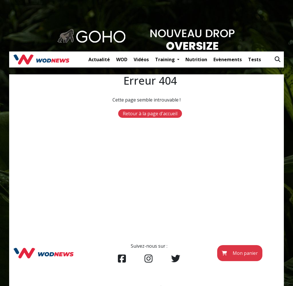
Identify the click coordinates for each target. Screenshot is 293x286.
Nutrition (196, 59)
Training (165, 59)
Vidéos (141, 59)
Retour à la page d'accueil (150, 113)
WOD (121, 59)
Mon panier (240, 253)
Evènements (227, 59)
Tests (254, 59)
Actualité (99, 59)
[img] (277, 59)
